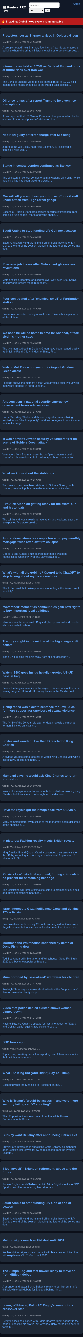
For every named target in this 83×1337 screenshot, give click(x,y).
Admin (77, 3)
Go (47, 10)
